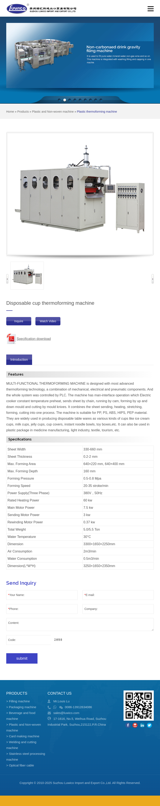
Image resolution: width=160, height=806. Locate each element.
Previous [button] (7, 279)
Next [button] (153, 279)
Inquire (18, 321)
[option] (27, 276)
